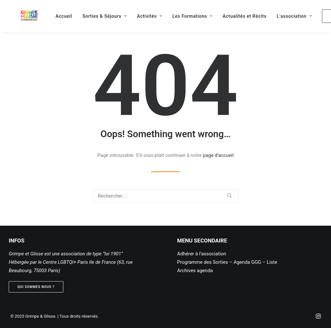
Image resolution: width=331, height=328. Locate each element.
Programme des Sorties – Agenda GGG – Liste (227, 262)
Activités (141, 16)
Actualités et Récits (236, 16)
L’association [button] (285, 16)
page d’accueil (218, 155)
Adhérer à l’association (201, 254)
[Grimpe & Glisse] (20, 16)
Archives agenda (195, 270)
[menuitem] (55, 16)
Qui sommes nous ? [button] (36, 287)
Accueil (55, 16)
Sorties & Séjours (96, 16)
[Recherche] (165, 196)
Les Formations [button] (184, 16)
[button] (229, 195)
